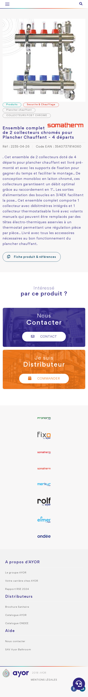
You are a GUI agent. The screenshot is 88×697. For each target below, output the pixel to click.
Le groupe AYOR (15, 573)
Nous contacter (15, 641)
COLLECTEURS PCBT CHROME (26, 115)
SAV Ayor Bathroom (18, 650)
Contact (44, 336)
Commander (44, 378)
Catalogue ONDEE (17, 623)
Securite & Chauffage (41, 104)
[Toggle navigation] (7, 4)
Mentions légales (44, 680)
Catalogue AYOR (16, 615)
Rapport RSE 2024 (17, 589)
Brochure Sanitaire (17, 607)
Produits (12, 104)
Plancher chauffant (19, 110)
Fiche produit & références (31, 257)
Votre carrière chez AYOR (21, 581)
